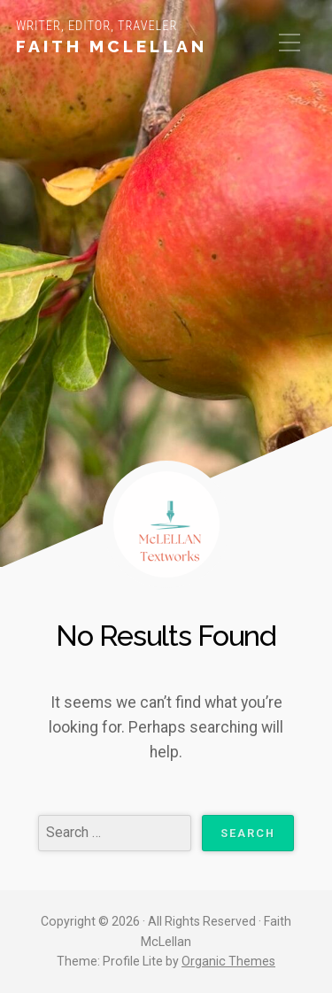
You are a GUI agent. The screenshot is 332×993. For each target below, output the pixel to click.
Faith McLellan (111, 46)
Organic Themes (228, 961)
